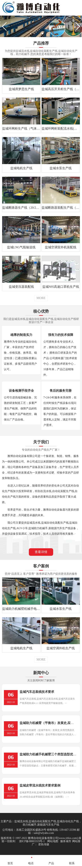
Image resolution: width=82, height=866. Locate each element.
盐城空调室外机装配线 (60, 247)
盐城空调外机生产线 (60, 648)
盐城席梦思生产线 (21, 89)
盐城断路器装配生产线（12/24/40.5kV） (61, 207)
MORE (41, 298)
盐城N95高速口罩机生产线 (60, 286)
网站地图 (52, 841)
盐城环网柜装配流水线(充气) (61, 128)
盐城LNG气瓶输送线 (21, 247)
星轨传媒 (43, 844)
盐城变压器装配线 (21, 286)
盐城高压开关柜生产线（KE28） (61, 89)
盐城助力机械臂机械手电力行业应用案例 (21, 608)
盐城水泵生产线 (61, 168)
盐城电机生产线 (21, 168)
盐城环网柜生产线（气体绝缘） (21, 128)
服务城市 (65, 841)
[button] (39, 33)
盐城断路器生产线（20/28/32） (21, 207)
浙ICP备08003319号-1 (32, 841)
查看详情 (41, 552)
